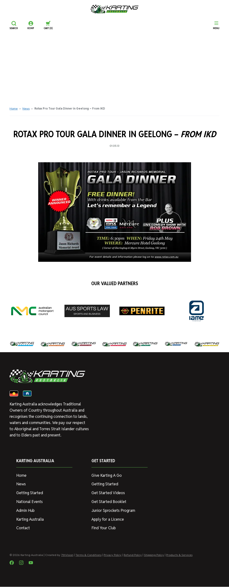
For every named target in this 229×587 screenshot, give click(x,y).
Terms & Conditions (88, 555)
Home (14, 108)
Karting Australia (30, 519)
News (26, 108)
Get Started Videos (107, 493)
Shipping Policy (154, 555)
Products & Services (179, 555)
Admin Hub (25, 510)
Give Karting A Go (106, 475)
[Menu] (216, 25)
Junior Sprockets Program (113, 510)
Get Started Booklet (108, 501)
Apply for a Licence (107, 519)
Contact (23, 528)
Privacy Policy (113, 555)
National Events (29, 501)
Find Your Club (103, 528)
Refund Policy (133, 555)
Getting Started (29, 493)
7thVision (67, 555)
